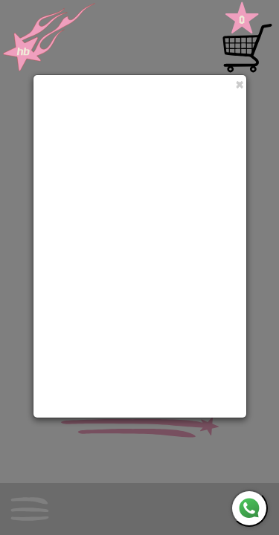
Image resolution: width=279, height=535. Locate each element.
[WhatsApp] (249, 508)
